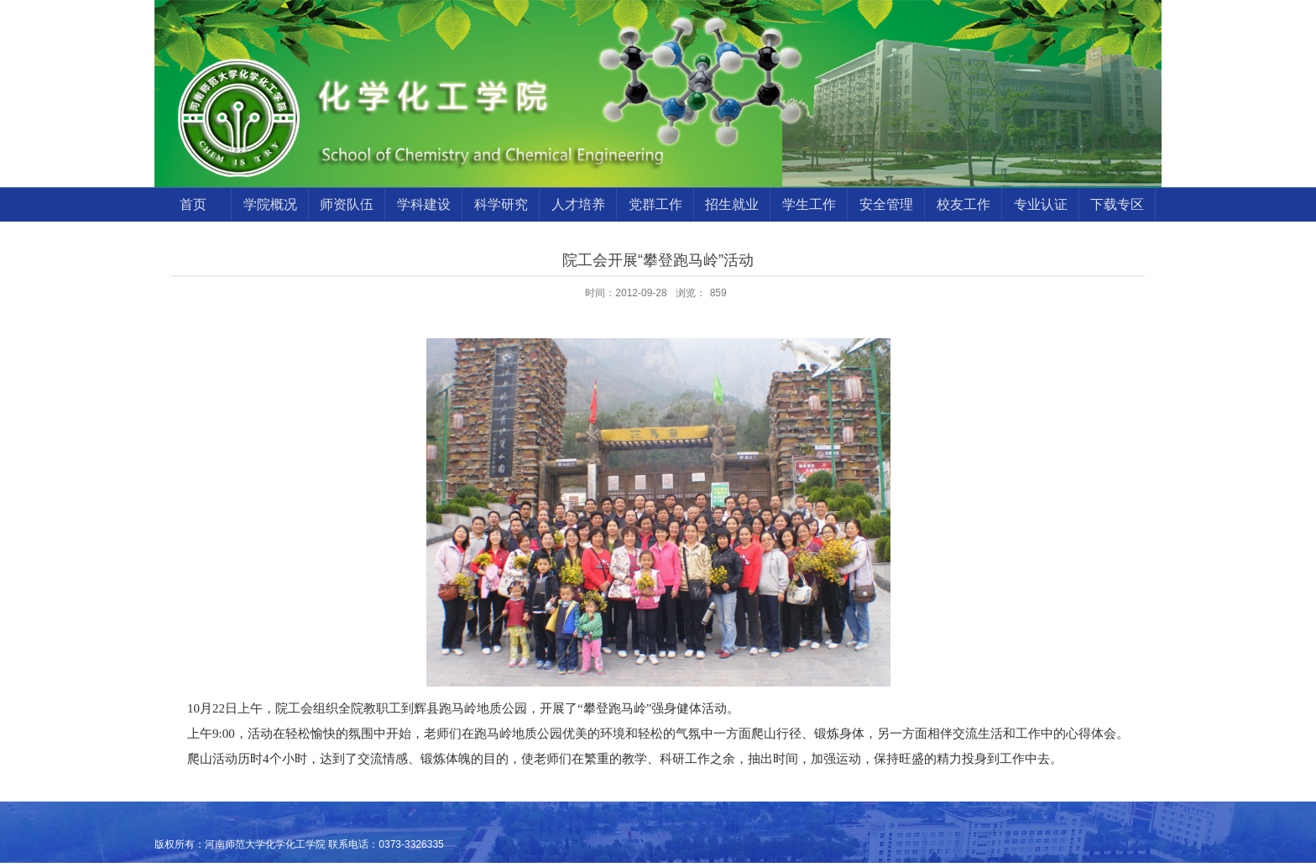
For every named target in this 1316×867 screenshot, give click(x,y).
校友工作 (963, 204)
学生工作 (809, 204)
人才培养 (578, 204)
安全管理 (886, 204)
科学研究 (501, 204)
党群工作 (655, 204)
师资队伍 (346, 204)
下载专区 (1117, 204)
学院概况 (270, 204)
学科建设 (424, 204)
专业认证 (1041, 204)
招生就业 (732, 204)
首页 (193, 204)
